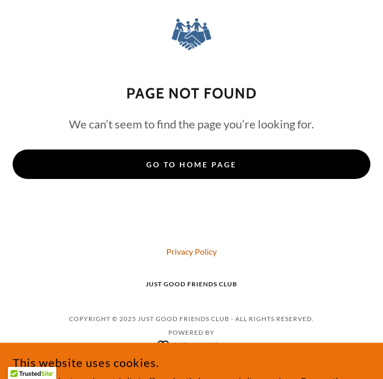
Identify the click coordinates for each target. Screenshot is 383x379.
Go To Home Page (191, 164)
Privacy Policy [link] (191, 251)
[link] (191, 34)
